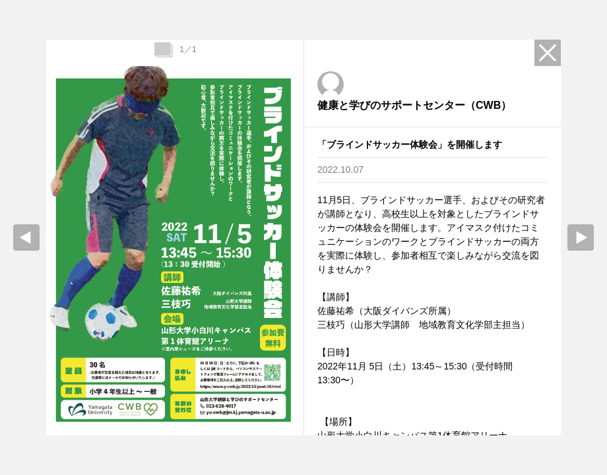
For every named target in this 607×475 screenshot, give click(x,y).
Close (547, 53)
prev (26, 237)
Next (580, 237)
